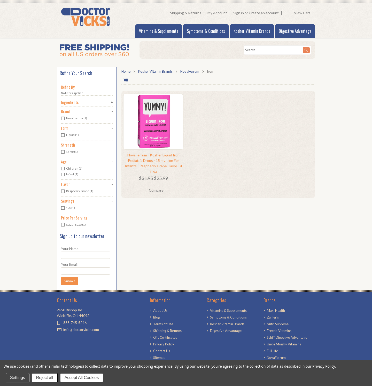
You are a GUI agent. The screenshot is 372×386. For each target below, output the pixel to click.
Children (71, 168)
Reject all (44, 377)
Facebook (60, 339)
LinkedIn (78, 339)
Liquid (70, 135)
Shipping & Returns (185, 13)
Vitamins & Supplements (158, 31)
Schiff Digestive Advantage (287, 337)
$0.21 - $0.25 (73, 225)
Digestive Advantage (295, 31)
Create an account (264, 13)
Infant (69, 174)
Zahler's (273, 317)
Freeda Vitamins (279, 331)
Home (125, 71)
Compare (156, 190)
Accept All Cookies (82, 377)
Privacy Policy (323, 366)
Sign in (238, 13)
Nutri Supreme (278, 324)
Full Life (272, 351)
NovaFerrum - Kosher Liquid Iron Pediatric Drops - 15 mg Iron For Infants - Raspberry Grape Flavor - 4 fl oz (153, 163)
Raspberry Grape (77, 191)
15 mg (69, 152)
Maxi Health (276, 310)
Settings (17, 377)
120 (68, 208)
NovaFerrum (189, 71)
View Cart (303, 13)
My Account (217, 13)
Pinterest (69, 339)
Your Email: (70, 264)
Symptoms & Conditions (206, 31)
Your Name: (70, 248)
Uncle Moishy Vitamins (284, 344)
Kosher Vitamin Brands (252, 31)
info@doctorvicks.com (81, 329)
